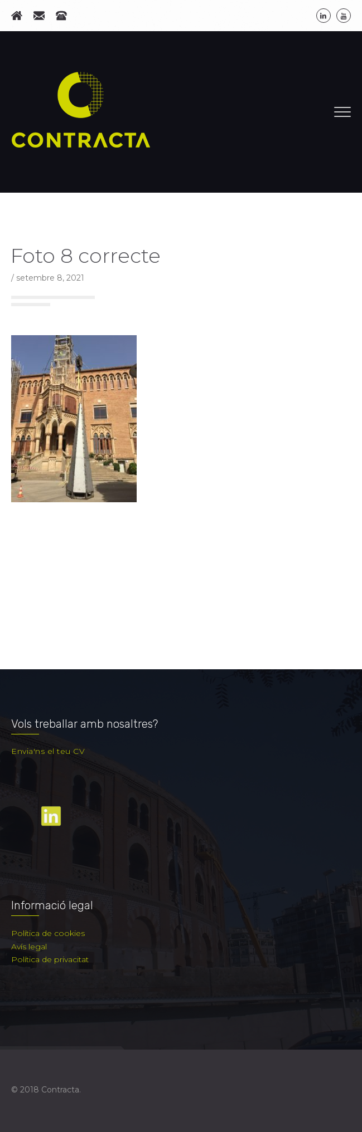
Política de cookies (48, 933)
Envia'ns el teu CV (48, 751)
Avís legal (29, 947)
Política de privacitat (50, 959)
